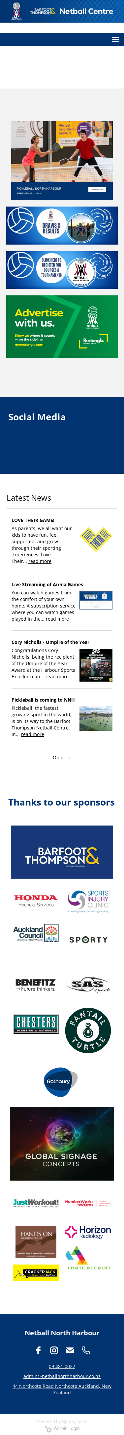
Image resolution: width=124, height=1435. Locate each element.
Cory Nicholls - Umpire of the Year (50, 642)
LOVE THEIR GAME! (33, 520)
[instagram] (54, 1350)
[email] (70, 1350)
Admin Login (62, 1428)
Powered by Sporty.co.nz (62, 1421)
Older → (62, 757)
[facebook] (38, 1350)
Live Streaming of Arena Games (47, 584)
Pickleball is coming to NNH (43, 700)
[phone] (86, 1350)
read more (39, 561)
